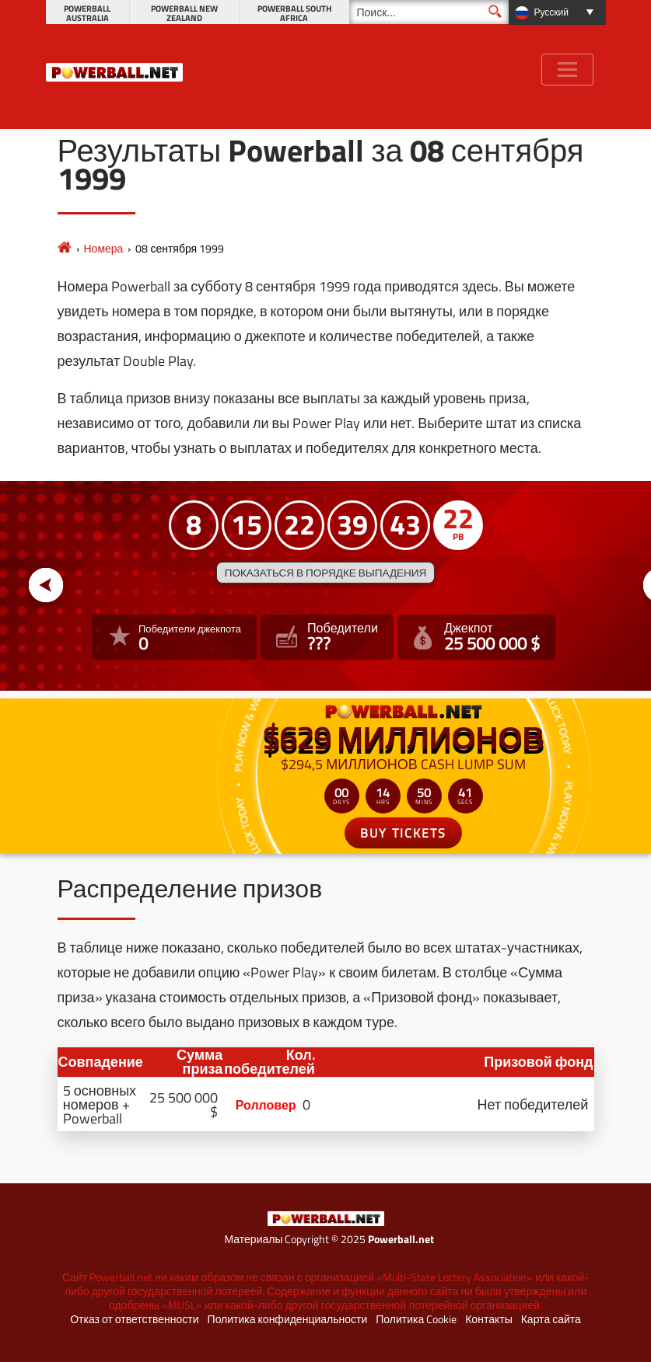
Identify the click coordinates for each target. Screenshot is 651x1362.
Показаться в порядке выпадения (325, 572)
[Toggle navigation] (567, 69)
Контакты (488, 1319)
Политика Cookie (416, 1319)
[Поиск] (429, 12)
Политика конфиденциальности (288, 1319)
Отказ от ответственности (134, 1319)
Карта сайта (551, 1319)
